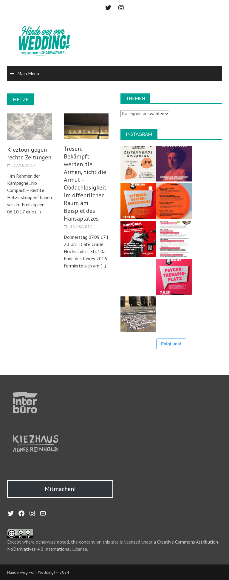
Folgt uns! (171, 343)
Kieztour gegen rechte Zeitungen (29, 153)
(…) (37, 212)
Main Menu (28, 73)
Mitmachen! (60, 489)
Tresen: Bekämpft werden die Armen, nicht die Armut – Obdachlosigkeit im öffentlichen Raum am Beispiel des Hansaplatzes (85, 183)
